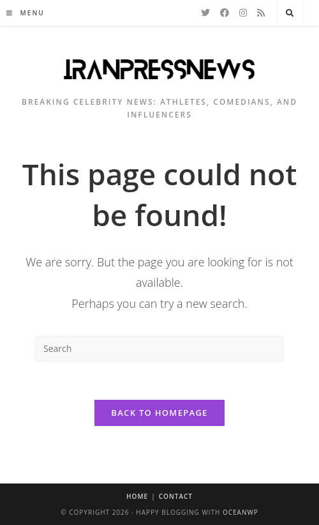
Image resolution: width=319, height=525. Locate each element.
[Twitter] (205, 12)
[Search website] (290, 13)
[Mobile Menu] (25, 13)
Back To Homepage (159, 412)
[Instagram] (243, 12)
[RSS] (261, 12)
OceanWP (240, 512)
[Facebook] (224, 12)
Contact (176, 496)
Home (137, 496)
